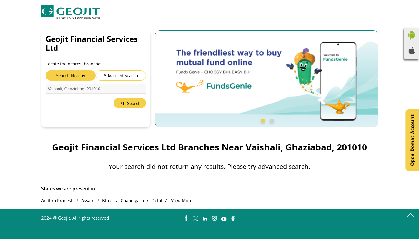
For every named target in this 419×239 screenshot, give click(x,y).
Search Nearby (70, 75)
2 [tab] (271, 120)
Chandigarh (132, 200)
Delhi (157, 200)
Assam (87, 200)
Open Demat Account (412, 140)
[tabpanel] (266, 78)
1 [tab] (262, 120)
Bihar (107, 200)
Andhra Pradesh (57, 200)
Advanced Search (121, 75)
